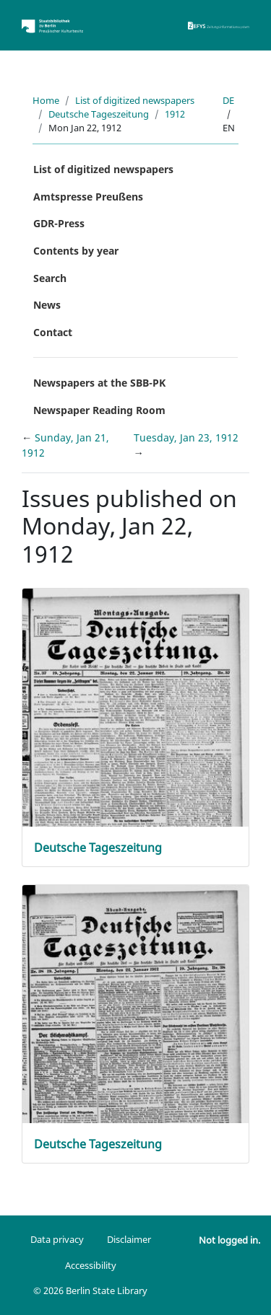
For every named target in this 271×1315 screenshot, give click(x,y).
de (228, 100)
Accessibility (90, 1265)
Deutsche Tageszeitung (98, 113)
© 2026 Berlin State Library (90, 1290)
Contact (52, 332)
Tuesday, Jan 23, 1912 (186, 437)
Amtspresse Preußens (88, 196)
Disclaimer (129, 1239)
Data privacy (57, 1239)
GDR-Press (59, 223)
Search (49, 278)
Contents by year (76, 251)
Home (46, 100)
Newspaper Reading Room (99, 410)
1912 (175, 113)
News (47, 305)
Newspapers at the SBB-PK (99, 383)
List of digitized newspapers (134, 100)
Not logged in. (229, 1239)
